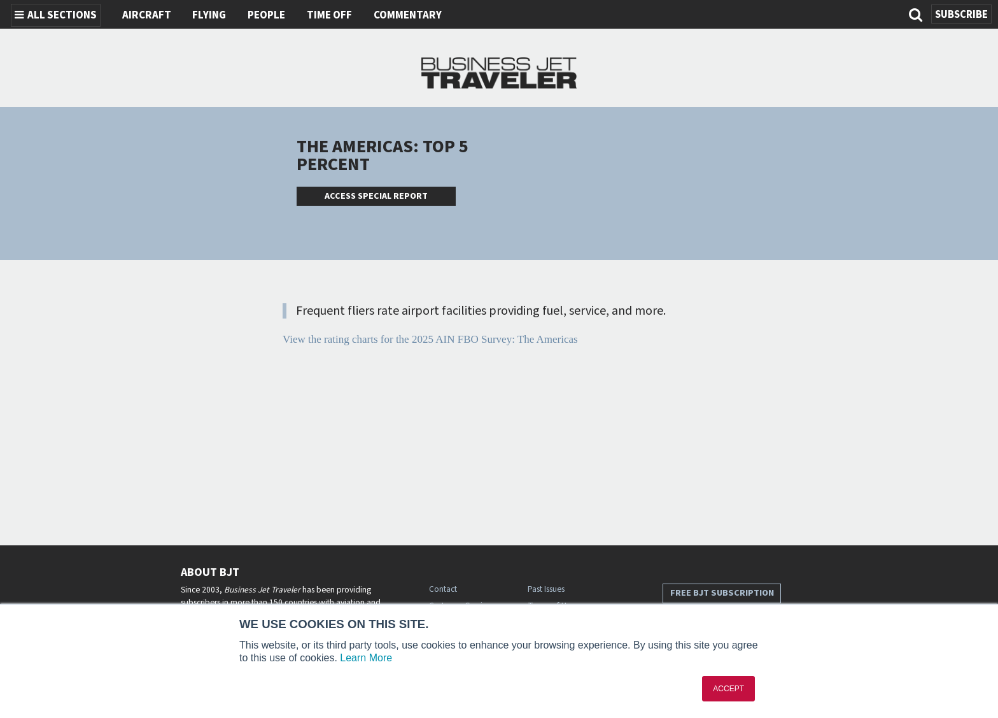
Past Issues (546, 589)
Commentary (408, 15)
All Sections (56, 15)
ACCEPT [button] (728, 688)
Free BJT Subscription (722, 593)
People (266, 15)
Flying (209, 15)
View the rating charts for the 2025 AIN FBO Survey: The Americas (430, 339)
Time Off (329, 15)
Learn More (366, 657)
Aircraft (146, 15)
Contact (443, 589)
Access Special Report (376, 196)
